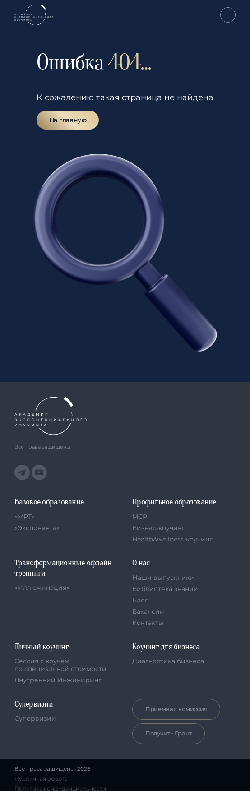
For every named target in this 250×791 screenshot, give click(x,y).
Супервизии (35, 718)
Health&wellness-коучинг (172, 539)
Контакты (147, 623)
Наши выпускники (163, 578)
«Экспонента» (37, 528)
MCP (139, 517)
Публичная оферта (41, 779)
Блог (140, 600)
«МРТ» (24, 517)
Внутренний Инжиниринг (58, 680)
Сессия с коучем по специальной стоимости (60, 665)
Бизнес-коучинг (158, 528)
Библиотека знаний (165, 589)
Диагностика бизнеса (168, 661)
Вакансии (148, 611)
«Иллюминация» (41, 587)
